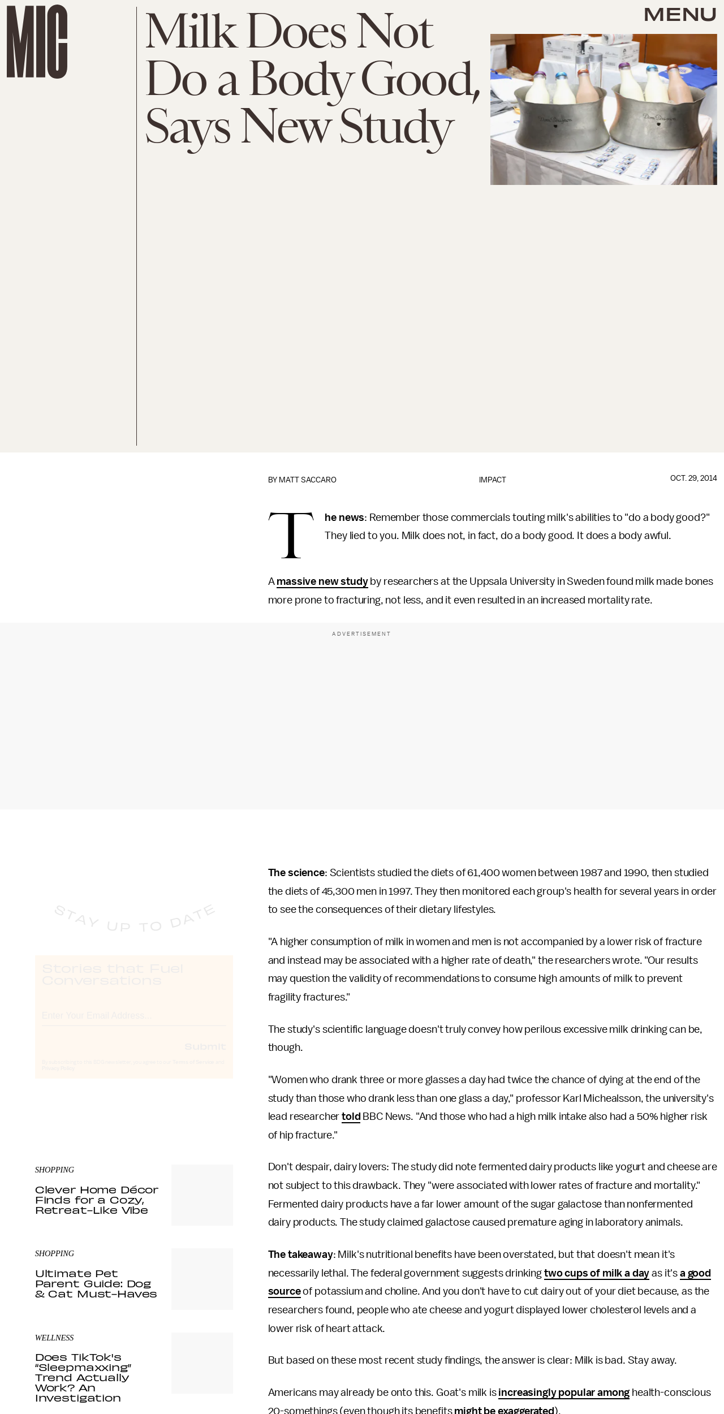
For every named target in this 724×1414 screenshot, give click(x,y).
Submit (205, 1056)
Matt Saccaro (308, 480)
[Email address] (134, 1024)
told (351, 1116)
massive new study (322, 581)
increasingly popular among (564, 1392)
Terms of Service (193, 1072)
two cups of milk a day (596, 1273)
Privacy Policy (58, 1078)
